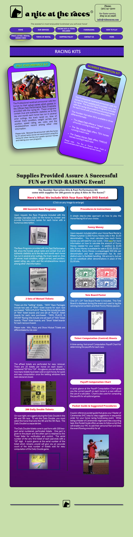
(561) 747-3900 (108, 8)
